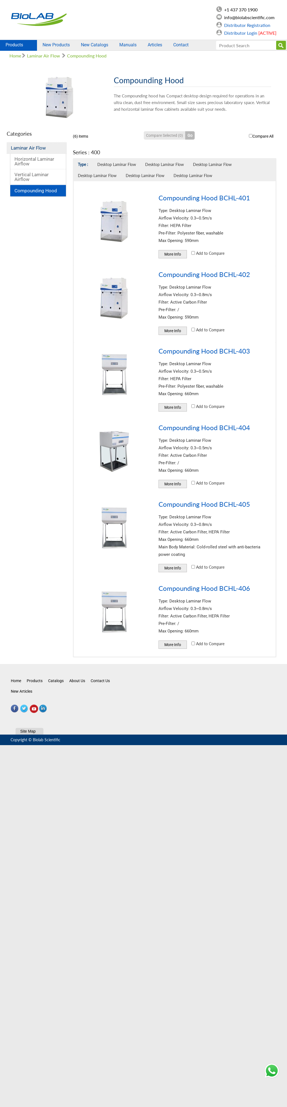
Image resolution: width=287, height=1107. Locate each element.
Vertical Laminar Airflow (31, 177)
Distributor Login (250, 33)
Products (18, 44)
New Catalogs (94, 44)
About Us (77, 681)
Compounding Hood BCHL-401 (204, 198)
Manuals (128, 44)
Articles (155, 44)
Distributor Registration (247, 25)
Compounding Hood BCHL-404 (204, 427)
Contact (181, 44)
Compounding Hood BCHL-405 (204, 504)
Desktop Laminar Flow (116, 164)
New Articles (21, 691)
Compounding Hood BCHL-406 (204, 588)
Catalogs (56, 681)
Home (15, 55)
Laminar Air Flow (43, 55)
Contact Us (100, 681)
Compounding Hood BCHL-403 (204, 351)
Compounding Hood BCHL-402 (204, 274)
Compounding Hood (87, 55)
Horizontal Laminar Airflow (34, 161)
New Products (56, 44)
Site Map (28, 731)
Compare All (261, 136)
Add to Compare (207, 253)
